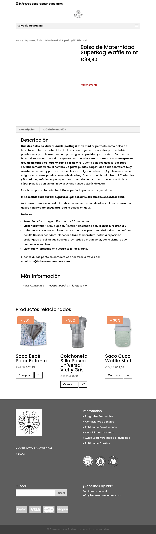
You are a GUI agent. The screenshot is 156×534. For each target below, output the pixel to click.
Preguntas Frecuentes (99, 416)
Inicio (19, 40)
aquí (87, 207)
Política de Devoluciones (101, 427)
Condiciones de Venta (99, 432)
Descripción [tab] (27, 129)
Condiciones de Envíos (99, 421)
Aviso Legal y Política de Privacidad (107, 438)
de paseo (29, 40)
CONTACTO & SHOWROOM (35, 448)
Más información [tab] (54, 129)
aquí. (121, 197)
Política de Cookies (97, 443)
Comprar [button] (24, 375)
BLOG (21, 454)
